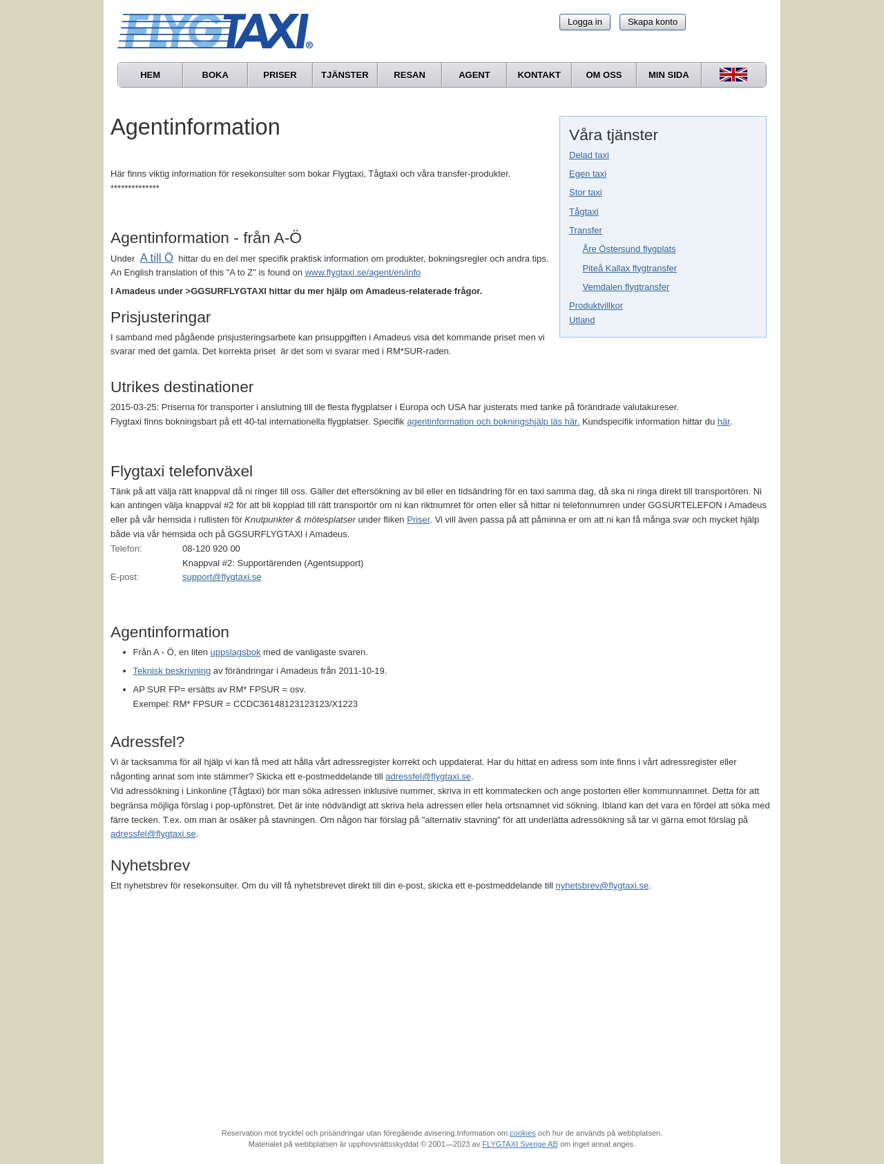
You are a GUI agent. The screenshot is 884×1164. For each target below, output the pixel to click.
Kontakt (539, 75)
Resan (409, 75)
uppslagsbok (236, 652)
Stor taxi (585, 192)
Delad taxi (589, 155)
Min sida (668, 75)
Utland (582, 320)
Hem (150, 75)
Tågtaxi (584, 211)
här (724, 421)
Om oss (604, 75)
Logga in (585, 22)
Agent (474, 75)
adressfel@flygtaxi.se (428, 776)
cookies (522, 1133)
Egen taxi (587, 173)
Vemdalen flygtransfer (626, 287)
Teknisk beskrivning (172, 671)
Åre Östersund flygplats (629, 249)
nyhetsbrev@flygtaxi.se (602, 885)
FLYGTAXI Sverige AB (520, 1144)
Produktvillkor (596, 305)
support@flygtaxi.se (221, 577)
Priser (279, 75)
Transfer (585, 230)
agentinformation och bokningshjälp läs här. (493, 421)
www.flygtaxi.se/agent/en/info (363, 272)
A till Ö (156, 257)
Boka (215, 75)
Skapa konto (653, 22)
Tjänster (345, 75)
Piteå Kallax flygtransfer (630, 268)
